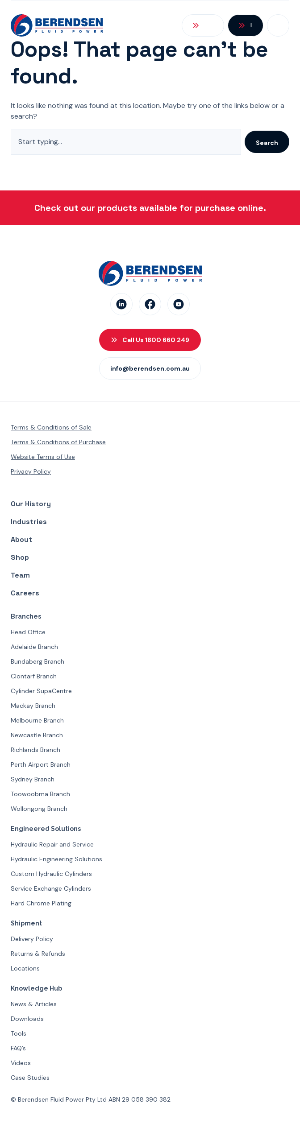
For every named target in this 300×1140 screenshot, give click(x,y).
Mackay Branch (33, 706)
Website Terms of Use (43, 457)
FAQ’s (18, 1048)
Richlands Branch (35, 750)
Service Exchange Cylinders (51, 888)
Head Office (28, 632)
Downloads (27, 1019)
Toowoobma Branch (40, 794)
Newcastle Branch (37, 735)
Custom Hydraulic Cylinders (51, 874)
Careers (25, 593)
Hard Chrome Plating (41, 903)
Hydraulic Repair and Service (52, 844)
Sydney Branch (32, 779)
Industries (29, 521)
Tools (18, 1033)
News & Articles (34, 1004)
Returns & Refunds (38, 954)
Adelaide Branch (34, 647)
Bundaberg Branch (37, 661)
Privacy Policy (31, 471)
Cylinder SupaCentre (41, 691)
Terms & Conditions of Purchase (58, 442)
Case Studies (30, 1078)
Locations (25, 968)
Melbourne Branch (37, 720)
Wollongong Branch (39, 809)
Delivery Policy (32, 939)
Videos (21, 1063)
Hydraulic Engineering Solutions (56, 859)
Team (20, 575)
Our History (31, 503)
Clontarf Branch (34, 676)
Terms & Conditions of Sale (51, 427)
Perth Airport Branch (41, 764)
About (21, 539)
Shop (20, 557)
